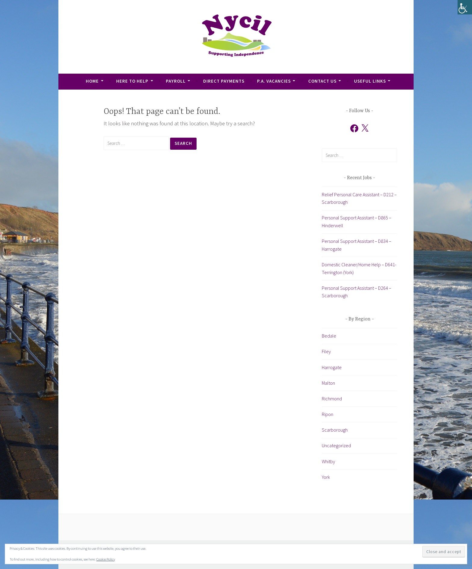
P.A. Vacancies (274, 81)
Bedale (329, 336)
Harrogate (332, 367)
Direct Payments (223, 81)
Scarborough (335, 430)
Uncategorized (336, 445)
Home (92, 81)
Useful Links (370, 81)
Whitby (328, 461)
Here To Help (132, 81)
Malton (328, 383)
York (326, 477)
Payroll (176, 81)
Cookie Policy (105, 559)
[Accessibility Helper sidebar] (465, 7)
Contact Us (322, 81)
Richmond (332, 399)
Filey (326, 351)
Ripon (327, 414)
